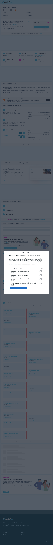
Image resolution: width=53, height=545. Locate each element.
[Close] (46, 253)
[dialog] (26, 272)
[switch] (40, 271)
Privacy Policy (32, 292)
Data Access (26, 292)
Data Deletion (20, 292)
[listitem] (26, 268)
